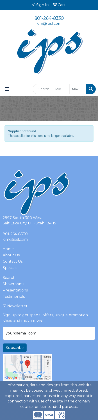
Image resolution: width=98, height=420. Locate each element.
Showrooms (13, 284)
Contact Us (13, 261)
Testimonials (14, 296)
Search (9, 277)
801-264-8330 (49, 18)
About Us (11, 255)
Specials (10, 268)
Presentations (15, 290)
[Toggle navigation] (7, 89)
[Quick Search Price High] (77, 89)
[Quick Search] (43, 89)
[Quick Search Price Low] (61, 89)
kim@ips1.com (49, 23)
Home (8, 249)
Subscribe (15, 347)
